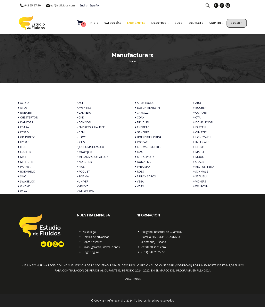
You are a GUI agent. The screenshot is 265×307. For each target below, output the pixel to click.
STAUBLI (200, 176)
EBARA (23, 127)
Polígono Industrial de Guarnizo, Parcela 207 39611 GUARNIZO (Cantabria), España (161, 237)
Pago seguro (91, 252)
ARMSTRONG (144, 103)
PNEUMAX (142, 166)
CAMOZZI (142, 112)
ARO (197, 103)
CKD (80, 117)
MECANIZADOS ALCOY (92, 157)
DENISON (84, 122)
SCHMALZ (201, 171)
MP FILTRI (25, 162)
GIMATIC (200, 132)
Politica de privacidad (96, 237)
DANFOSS (25, 122)
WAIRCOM (201, 186)
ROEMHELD (26, 171)
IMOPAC (141, 142)
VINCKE (24, 186)
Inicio (94, 23)
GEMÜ (82, 132)
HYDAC (23, 142)
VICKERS (200, 181)
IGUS (81, 142)
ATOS (22, 107)
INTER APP (201, 142)
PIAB (81, 166)
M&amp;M (84, 152)
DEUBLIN (142, 122)
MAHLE (199, 152)
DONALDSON (203, 122)
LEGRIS (199, 147)
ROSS (139, 171)
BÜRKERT (25, 112)
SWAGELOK (26, 181)
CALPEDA (84, 112)
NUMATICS (143, 162)
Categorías (112, 23)
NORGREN (84, 162)
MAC (139, 152)
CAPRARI (200, 112)
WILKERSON (85, 191)
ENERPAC (142, 127)
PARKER (24, 166)
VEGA (139, 181)
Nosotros (160, 23)
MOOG (199, 157)
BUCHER (200, 107)
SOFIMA (83, 176)
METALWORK (144, 157)
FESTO (23, 132)
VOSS (139, 186)
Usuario (216, 23)
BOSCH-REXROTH (147, 107)
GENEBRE (142, 132)
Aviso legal (89, 232)
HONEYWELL (203, 137)
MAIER (23, 157)
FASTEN (200, 127)
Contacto (196, 23)
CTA (197, 117)
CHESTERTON (28, 117)
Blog (178, 23)
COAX (139, 117)
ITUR (22, 147)
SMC (22, 176)
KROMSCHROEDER (148, 147)
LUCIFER (24, 152)
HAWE (81, 137)
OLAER (199, 162)
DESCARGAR (133, 278)
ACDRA (23, 103)
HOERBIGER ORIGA (148, 137)
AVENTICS (84, 107)
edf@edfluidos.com (62, 5)
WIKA (22, 191)
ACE (80, 103)
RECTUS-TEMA (204, 166)
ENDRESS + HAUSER (91, 127)
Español (94, 5)
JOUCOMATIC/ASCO (90, 147)
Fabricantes (136, 23)
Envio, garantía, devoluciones (101, 247)
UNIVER (82, 181)
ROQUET (83, 171)
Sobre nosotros (93, 242)
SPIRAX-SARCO (145, 176)
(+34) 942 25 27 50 (153, 252)
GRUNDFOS (26, 137)
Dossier (236, 23)
